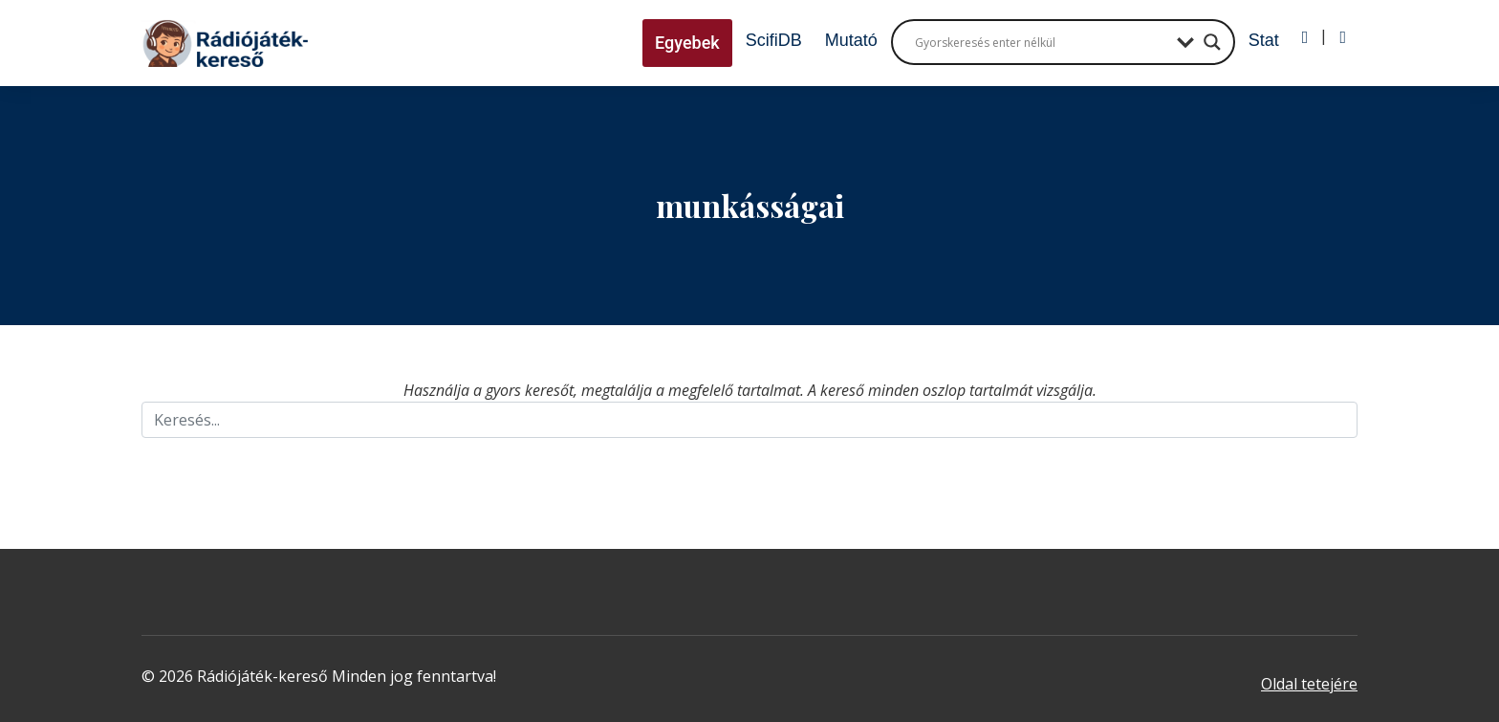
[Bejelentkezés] (1305, 37)
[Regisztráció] (1343, 37)
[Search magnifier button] (1212, 42)
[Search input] (1041, 42)
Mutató (851, 40)
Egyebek (687, 43)
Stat (1264, 40)
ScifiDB (774, 40)
